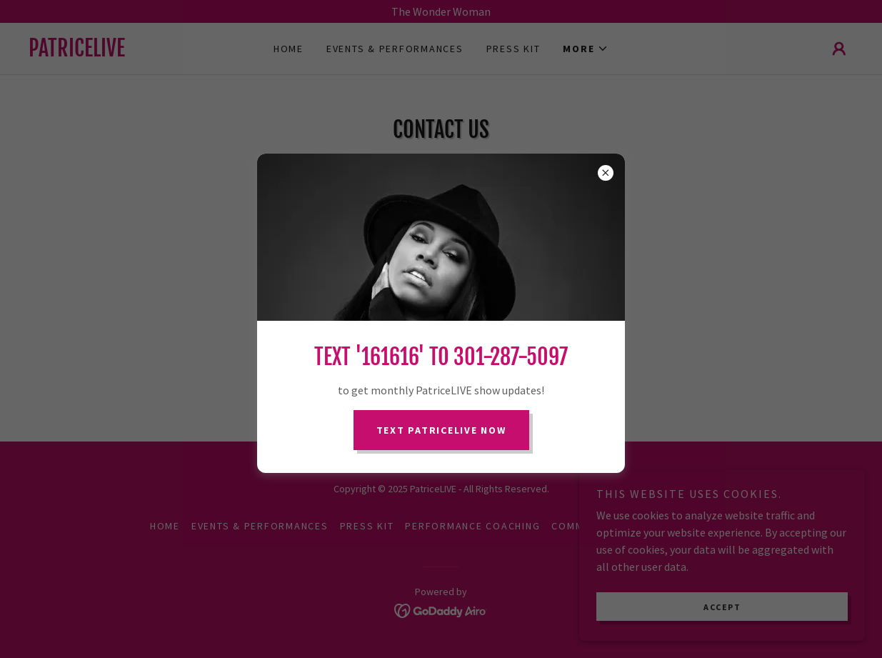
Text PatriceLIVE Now (441, 430)
